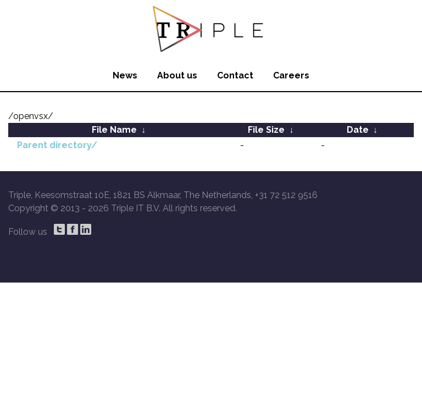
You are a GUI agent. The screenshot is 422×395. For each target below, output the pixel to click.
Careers (291, 75)
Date (358, 130)
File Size (266, 130)
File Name (114, 130)
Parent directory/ (57, 145)
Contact (235, 75)
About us (177, 75)
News (125, 75)
